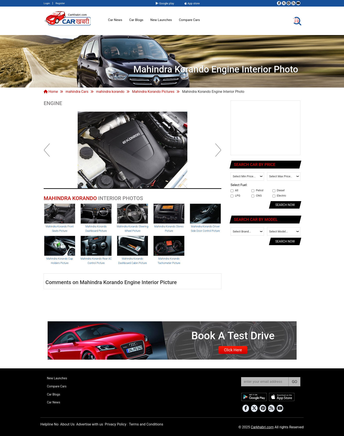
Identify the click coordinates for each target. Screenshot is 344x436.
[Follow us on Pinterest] (289, 3)
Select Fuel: (239, 185)
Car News (115, 20)
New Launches (161, 20)
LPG (235, 195)
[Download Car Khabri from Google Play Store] (254, 396)
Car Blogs (136, 20)
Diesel (278, 190)
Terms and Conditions (146, 424)
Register (60, 3)
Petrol (257, 190)
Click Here (233, 350)
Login (47, 3)
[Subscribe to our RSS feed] (293, 3)
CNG (256, 195)
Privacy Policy (115, 424)
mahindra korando (110, 92)
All (234, 190)
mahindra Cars (77, 92)
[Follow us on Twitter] (284, 3)
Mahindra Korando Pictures (153, 92)
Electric (279, 195)
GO (294, 381)
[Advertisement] (266, 128)
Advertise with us (89, 424)
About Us (67, 424)
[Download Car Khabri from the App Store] (282, 396)
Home (51, 92)
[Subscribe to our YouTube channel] (298, 3)
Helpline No (49, 424)
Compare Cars (189, 20)
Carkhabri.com (262, 427)
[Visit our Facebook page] (279, 3)
